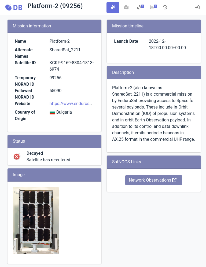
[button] (13, 7)
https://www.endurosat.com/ (76, 103)
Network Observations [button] (152, 180)
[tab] (112, 7)
